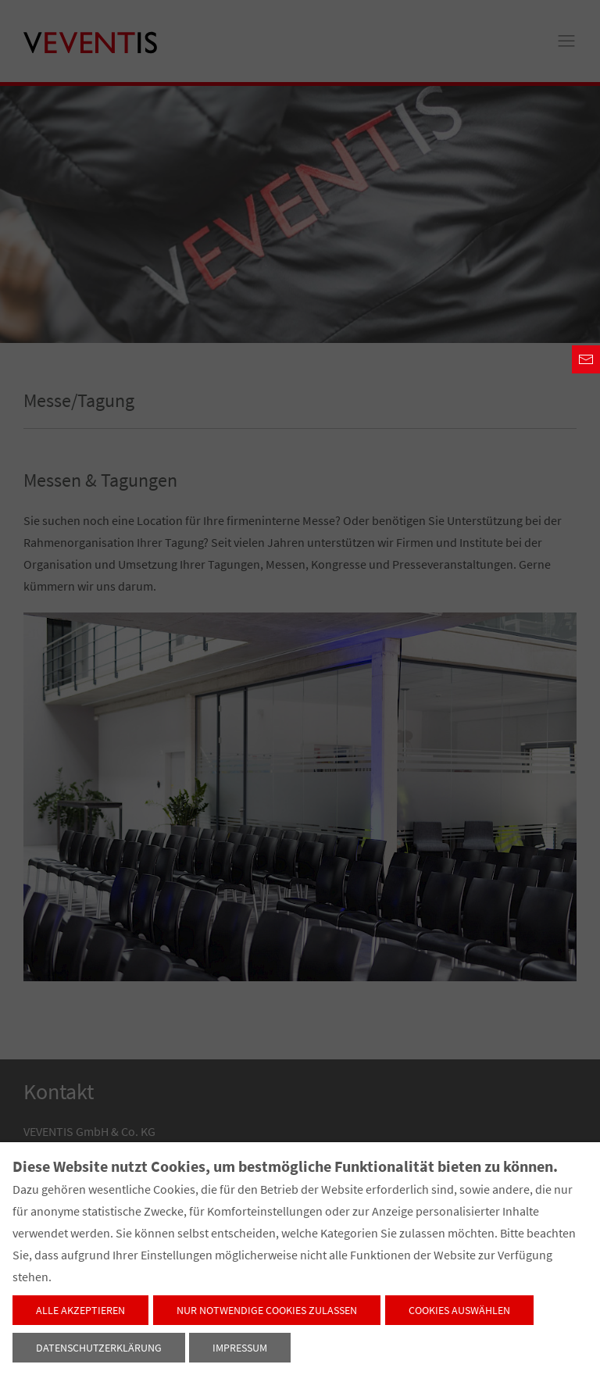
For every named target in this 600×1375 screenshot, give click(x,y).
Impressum (239, 1348)
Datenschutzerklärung (99, 1348)
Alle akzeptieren (80, 1310)
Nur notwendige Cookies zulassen (267, 1310)
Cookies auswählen (459, 1310)
